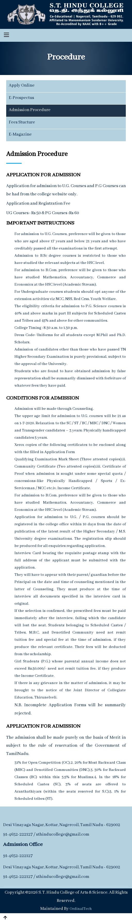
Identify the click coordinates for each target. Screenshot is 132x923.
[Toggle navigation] (6, 34)
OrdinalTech (81, 909)
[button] (5, 918)
